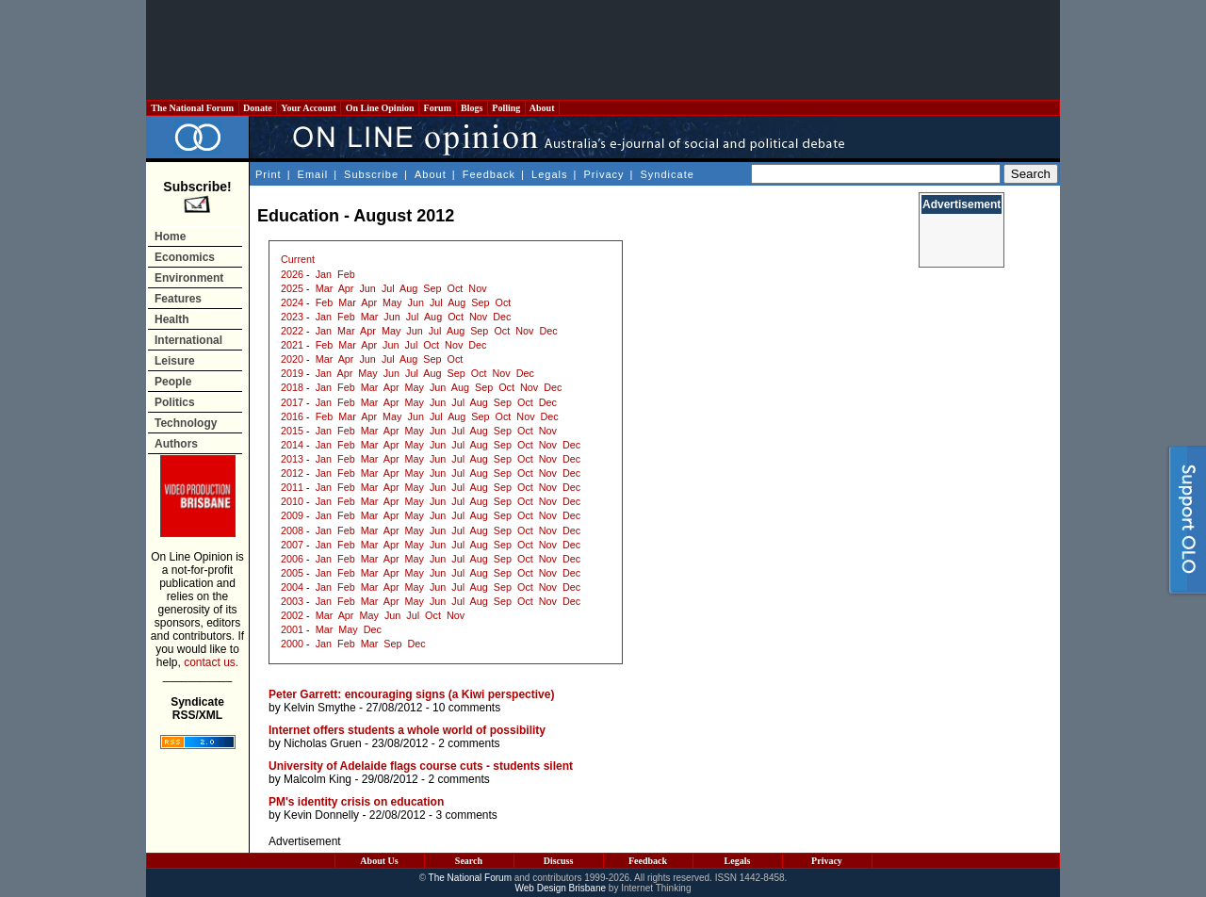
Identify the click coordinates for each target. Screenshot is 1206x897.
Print (268, 174)
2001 (292, 629)
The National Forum (192, 108)
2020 (292, 359)
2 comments (468, 743)
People (173, 381)
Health (172, 319)
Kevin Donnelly (321, 815)
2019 (292, 373)
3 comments (466, 815)
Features (178, 298)
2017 (292, 402)
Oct (456, 288)
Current (298, 259)
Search (468, 861)
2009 (292, 515)
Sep (432, 288)
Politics (175, 402)
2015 (292, 430)
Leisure (175, 360)
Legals (549, 174)
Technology (186, 423)
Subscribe (371, 174)
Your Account (308, 108)
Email (313, 174)
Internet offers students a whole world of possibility (407, 730)
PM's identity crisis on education (356, 801)
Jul (388, 288)
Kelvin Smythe (320, 707)
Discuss (559, 861)
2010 (292, 501)
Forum (437, 108)
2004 (292, 587)
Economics (185, 257)
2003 (292, 601)
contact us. (211, 662)
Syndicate (667, 174)
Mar (325, 288)
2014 (292, 444)
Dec (502, 316)
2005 (292, 573)
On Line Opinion (379, 108)
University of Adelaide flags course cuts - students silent (421, 766)
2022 (292, 330)
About (542, 108)
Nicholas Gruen (323, 743)
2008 (292, 530)
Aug (408, 288)
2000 (292, 643)
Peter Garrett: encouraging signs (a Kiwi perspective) (411, 694)
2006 (292, 558)
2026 (292, 274)
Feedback (489, 174)
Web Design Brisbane (561, 888)
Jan (324, 274)
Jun (367, 288)
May (392, 302)
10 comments (466, 707)
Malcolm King (317, 779)
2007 (292, 544)
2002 (292, 615)
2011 (292, 487)
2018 (292, 387)
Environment (189, 278)
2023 (292, 316)
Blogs (472, 108)
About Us (379, 861)
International (188, 340)
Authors (176, 443)
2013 (292, 459)
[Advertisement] (603, 50)
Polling (506, 108)
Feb (346, 274)
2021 (292, 345)
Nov (477, 288)
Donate (258, 108)
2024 (292, 302)
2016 (292, 416)
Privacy (603, 174)
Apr (346, 288)
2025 (292, 288)
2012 (292, 473)
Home (170, 236)
